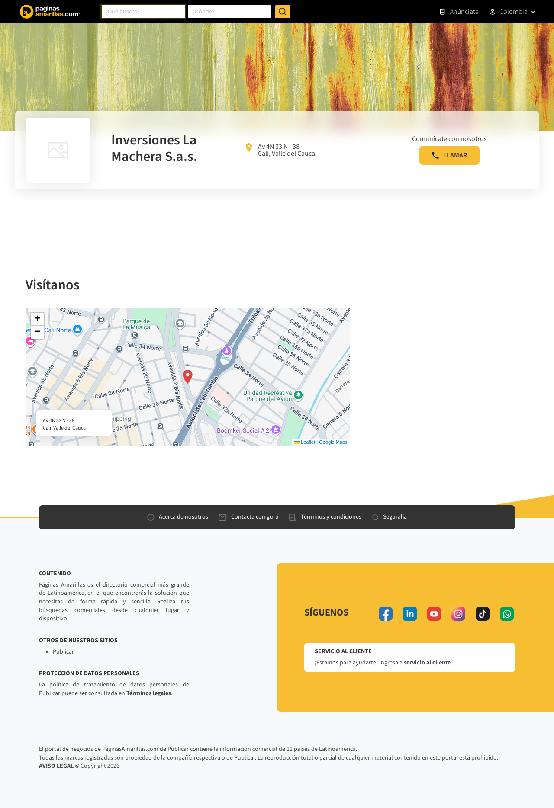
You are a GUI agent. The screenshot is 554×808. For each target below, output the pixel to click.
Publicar (63, 652)
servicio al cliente (427, 662)
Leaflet (304, 442)
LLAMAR (449, 155)
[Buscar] (282, 11)
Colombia (513, 11)
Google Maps (333, 442)
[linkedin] (410, 614)
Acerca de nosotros (177, 517)
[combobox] (143, 11)
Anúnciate (459, 11)
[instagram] (458, 614)
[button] (188, 377)
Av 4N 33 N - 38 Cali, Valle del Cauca (280, 150)
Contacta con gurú (249, 517)
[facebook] (386, 614)
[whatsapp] (507, 614)
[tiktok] (483, 614)
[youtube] (434, 614)
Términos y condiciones (325, 517)
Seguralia (389, 517)
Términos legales (148, 693)
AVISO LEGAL (56, 766)
